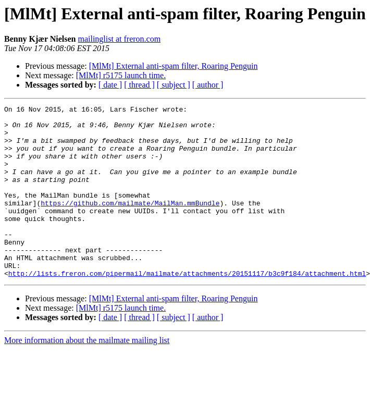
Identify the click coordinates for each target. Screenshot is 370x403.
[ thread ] (139, 84)
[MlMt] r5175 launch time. (121, 75)
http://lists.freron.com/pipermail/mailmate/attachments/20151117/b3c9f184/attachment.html (187, 307)
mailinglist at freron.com (119, 38)
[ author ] (208, 84)
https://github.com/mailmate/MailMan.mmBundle (130, 223)
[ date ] (110, 84)
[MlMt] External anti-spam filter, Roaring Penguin (173, 66)
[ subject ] (173, 84)
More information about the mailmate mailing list (86, 374)
